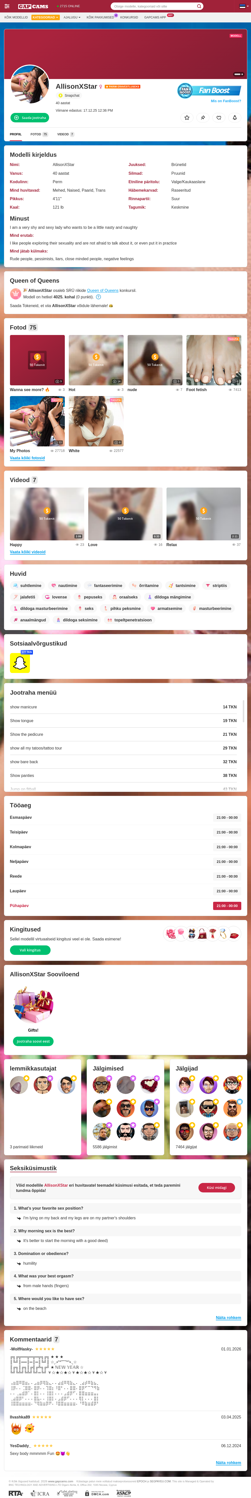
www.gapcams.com (60, 1481)
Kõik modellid (16, 17)
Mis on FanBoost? (226, 101)
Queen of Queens (102, 290)
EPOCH (141, 1481)
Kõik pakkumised (102, 17)
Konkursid (129, 17)
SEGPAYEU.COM (160, 1481)
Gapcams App (156, 17)
